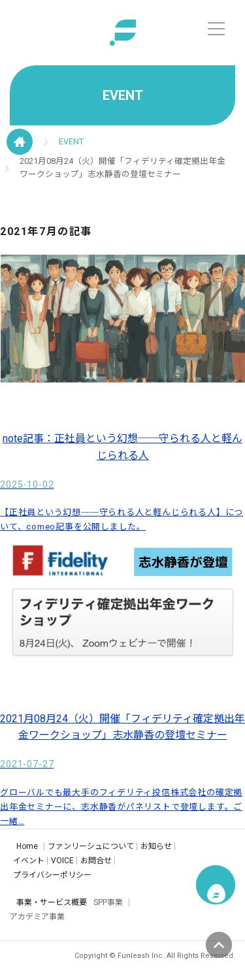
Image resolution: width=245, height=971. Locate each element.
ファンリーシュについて (91, 846)
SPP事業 (108, 902)
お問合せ (96, 860)
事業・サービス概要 (51, 902)
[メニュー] (216, 28)
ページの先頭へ (219, 945)
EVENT (71, 141)
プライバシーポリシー (52, 875)
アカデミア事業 (37, 916)
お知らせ (156, 846)
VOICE (62, 860)
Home (27, 846)
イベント (28, 860)
